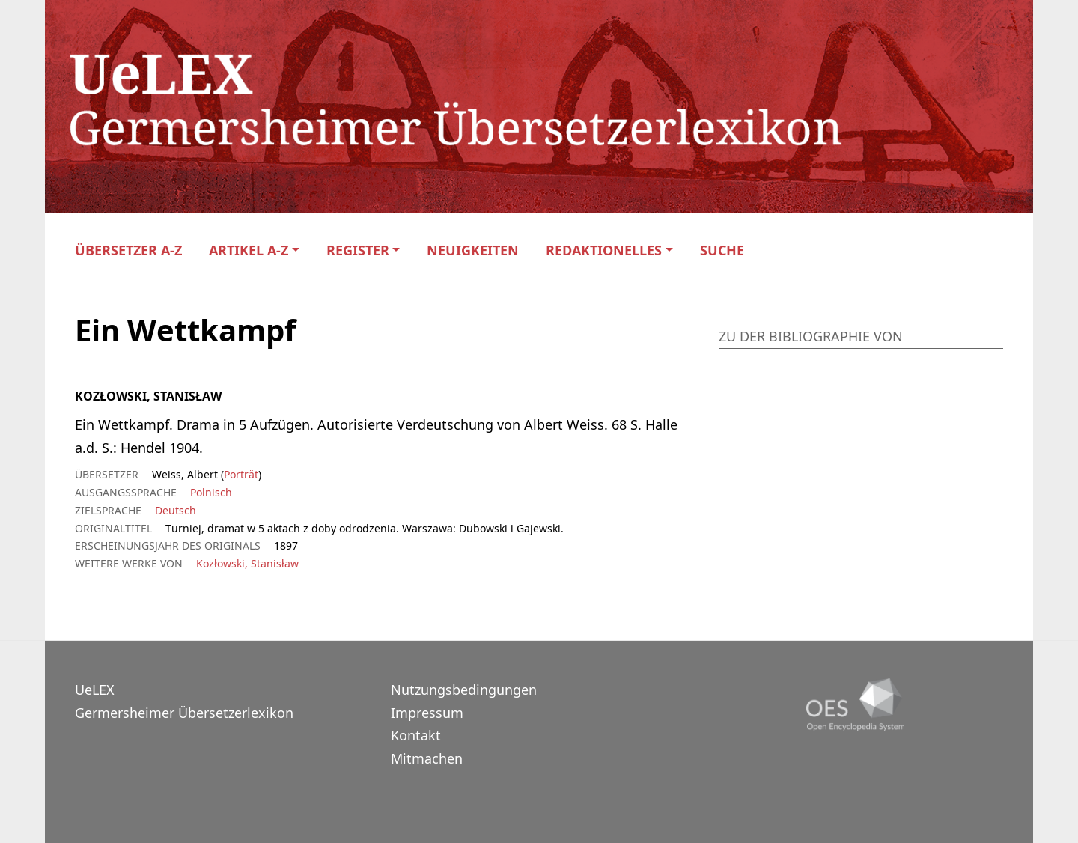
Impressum (427, 713)
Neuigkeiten (473, 250)
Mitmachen (427, 758)
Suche (722, 250)
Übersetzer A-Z (128, 250)
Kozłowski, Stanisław (247, 563)
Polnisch (211, 492)
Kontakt (416, 735)
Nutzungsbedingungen (464, 690)
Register (357, 250)
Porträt (241, 474)
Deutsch (175, 510)
